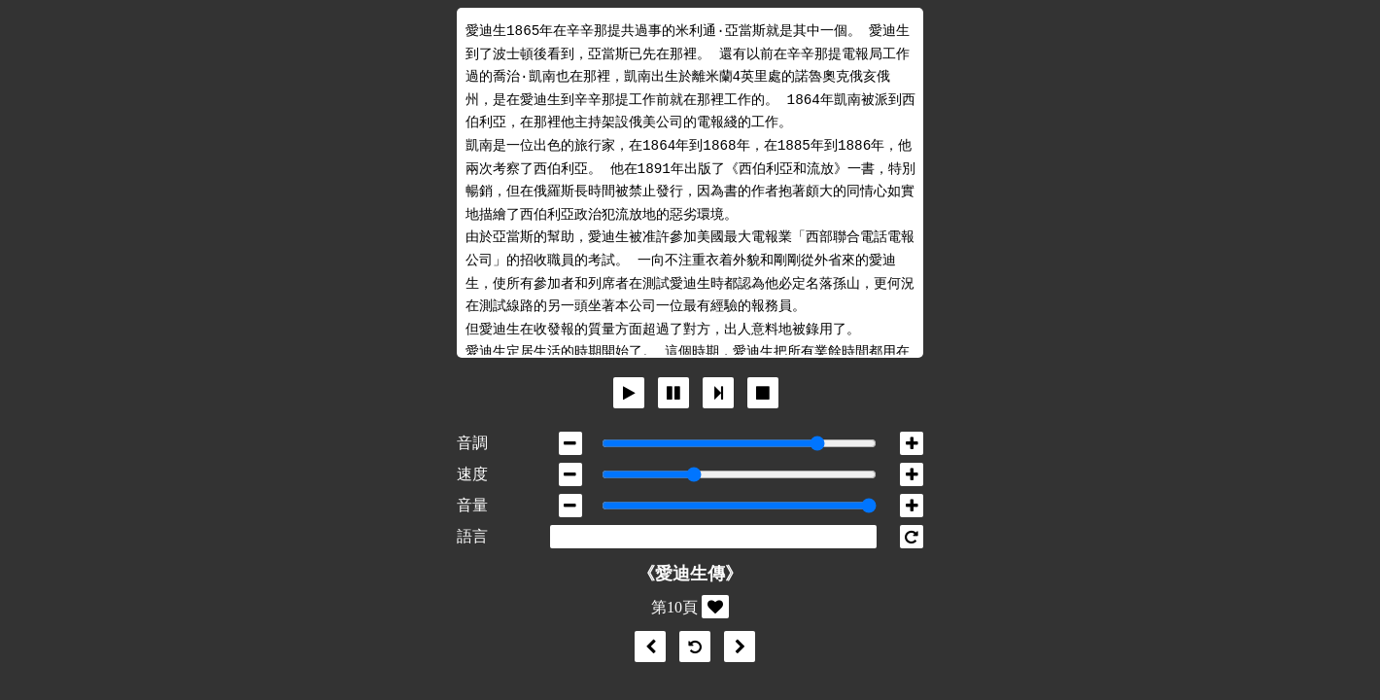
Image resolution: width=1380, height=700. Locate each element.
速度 (472, 474)
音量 (472, 505)
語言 (472, 536)
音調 (472, 443)
